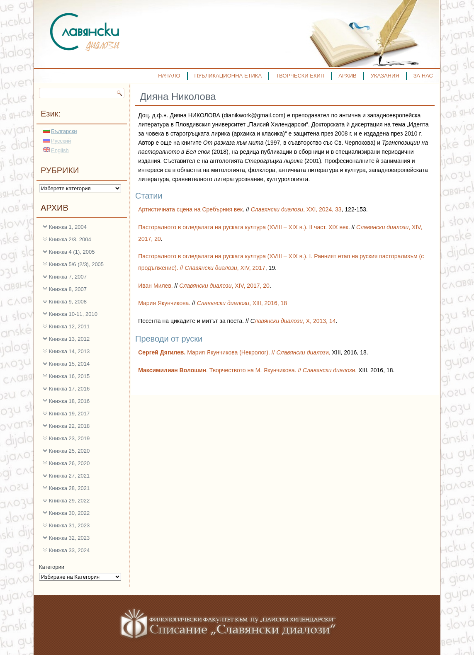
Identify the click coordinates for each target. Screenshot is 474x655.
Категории (51, 567)
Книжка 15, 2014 (69, 364)
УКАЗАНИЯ (385, 76)
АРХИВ (347, 76)
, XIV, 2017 (225, 267)
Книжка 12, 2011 (69, 326)
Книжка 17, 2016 (69, 389)
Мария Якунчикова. (165, 303)
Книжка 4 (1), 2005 (72, 252)
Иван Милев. (155, 285)
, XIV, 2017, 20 (224, 285)
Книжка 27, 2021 (69, 476)
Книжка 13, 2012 (69, 339)
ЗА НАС (423, 76)
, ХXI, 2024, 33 (296, 209)
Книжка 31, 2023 (69, 525)
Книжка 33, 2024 (69, 550)
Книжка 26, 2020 (69, 463)
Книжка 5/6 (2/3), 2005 (76, 264)
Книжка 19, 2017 (69, 413)
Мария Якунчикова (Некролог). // (207, 352)
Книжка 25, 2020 (69, 451)
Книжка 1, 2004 (68, 227)
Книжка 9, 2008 (68, 301)
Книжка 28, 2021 (69, 488)
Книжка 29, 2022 (69, 500)
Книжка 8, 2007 (68, 289)
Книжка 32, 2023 (69, 538)
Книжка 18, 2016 (69, 401)
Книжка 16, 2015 (69, 376)
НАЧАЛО (169, 76)
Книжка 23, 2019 (69, 438)
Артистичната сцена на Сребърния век (190, 209)
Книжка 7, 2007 (68, 277)
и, (304, 352)
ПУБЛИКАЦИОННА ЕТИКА (228, 76)
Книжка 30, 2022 (69, 513)
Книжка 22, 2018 (69, 426)
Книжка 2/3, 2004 (70, 239)
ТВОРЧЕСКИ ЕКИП (300, 76)
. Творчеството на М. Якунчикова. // (220, 370)
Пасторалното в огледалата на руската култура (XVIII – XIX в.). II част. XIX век (243, 227)
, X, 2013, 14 (295, 321)
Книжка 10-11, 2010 (73, 314)
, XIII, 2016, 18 (242, 303)
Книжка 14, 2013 (69, 351)
